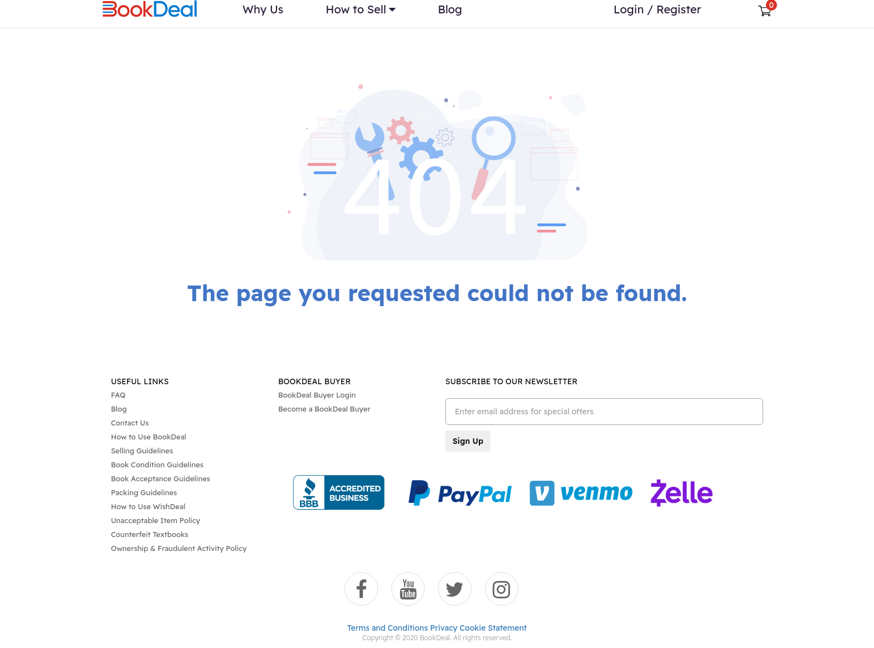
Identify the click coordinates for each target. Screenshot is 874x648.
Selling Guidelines (142, 450)
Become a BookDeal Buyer (324, 408)
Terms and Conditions (387, 628)
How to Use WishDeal (148, 506)
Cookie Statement (493, 628)
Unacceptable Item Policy (155, 520)
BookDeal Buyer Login (317, 394)
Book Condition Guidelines (157, 464)
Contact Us (130, 422)
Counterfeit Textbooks (149, 534)
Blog (119, 408)
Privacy (444, 628)
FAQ (118, 394)
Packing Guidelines (144, 492)
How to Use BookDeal (148, 436)
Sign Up (468, 441)
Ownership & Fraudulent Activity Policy (179, 548)
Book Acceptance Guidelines (160, 478)
